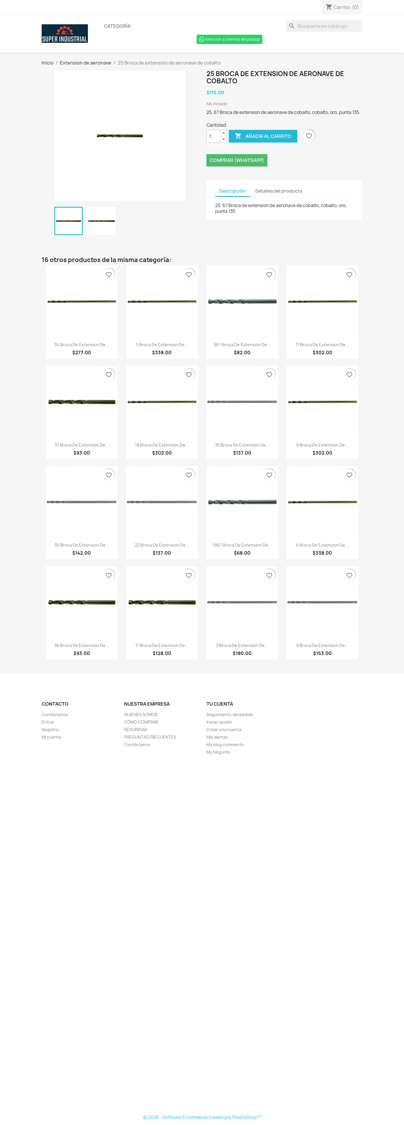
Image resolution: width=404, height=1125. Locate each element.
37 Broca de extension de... (82, 445)
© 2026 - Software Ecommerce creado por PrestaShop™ (202, 1117)
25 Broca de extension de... (242, 445)
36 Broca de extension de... (81, 545)
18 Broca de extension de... (162, 445)
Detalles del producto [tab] (278, 191)
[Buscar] (324, 26)
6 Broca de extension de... (322, 545)
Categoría (117, 26)
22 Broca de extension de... (162, 545)
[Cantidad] (213, 136)
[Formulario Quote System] (202, 935)
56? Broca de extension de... (242, 344)
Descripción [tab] (232, 191)
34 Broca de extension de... (81, 344)
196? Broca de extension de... (242, 545)
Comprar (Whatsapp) (237, 160)
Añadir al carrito (263, 136)
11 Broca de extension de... (322, 344)
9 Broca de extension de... (322, 445)
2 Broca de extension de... (242, 645)
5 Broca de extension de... (162, 344)
